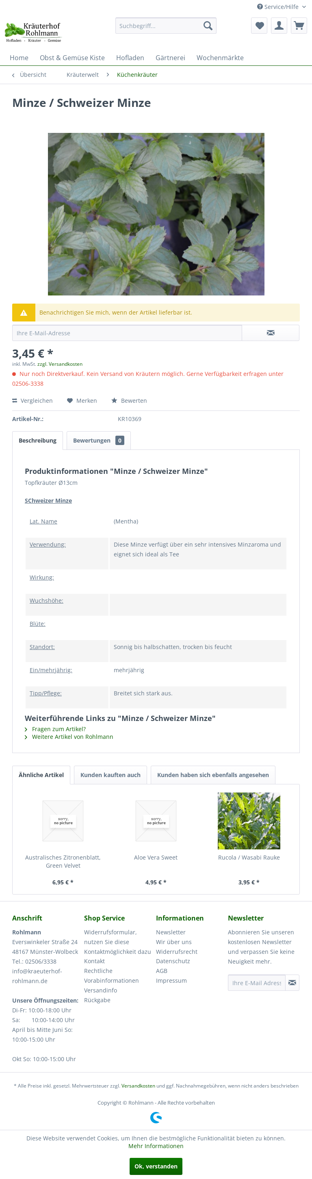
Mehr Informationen (156, 1146)
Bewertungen (98, 440)
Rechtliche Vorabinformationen (111, 975)
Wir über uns (174, 942)
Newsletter (171, 932)
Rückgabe (97, 1000)
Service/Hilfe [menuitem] (278, 7)
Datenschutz (173, 961)
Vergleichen (32, 400)
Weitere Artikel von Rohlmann (69, 736)
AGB (161, 971)
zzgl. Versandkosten (59, 363)
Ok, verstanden (156, 1166)
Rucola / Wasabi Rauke (249, 857)
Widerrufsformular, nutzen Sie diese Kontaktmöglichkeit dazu (117, 941)
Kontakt (94, 961)
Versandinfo (100, 990)
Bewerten (129, 400)
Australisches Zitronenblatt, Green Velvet (63, 861)
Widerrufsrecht (176, 951)
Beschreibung (37, 440)
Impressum (171, 980)
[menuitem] (166, 25)
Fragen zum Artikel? (55, 729)
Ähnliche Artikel (41, 775)
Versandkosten (138, 1085)
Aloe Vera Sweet (156, 857)
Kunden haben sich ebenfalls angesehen (213, 775)
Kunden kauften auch (110, 775)
